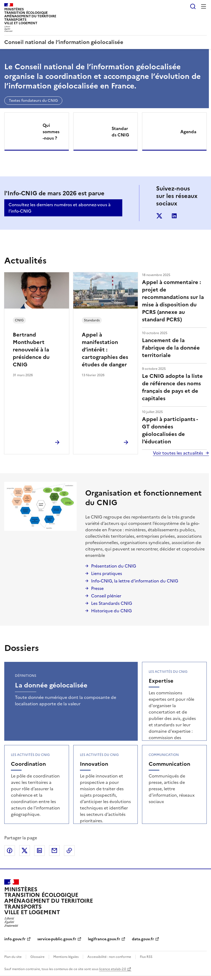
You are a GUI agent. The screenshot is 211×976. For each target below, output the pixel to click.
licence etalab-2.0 (112, 969)
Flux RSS (146, 956)
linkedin (174, 215)
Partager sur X (24, 850)
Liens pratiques (106, 573)
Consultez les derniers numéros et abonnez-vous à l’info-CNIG (60, 207)
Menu (203, 6)
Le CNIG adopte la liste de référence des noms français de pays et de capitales (172, 387)
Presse (97, 588)
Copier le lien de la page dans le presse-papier (69, 850)
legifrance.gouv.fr (104, 939)
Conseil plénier (106, 596)
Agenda (188, 131)
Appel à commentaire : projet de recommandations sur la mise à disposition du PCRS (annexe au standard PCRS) (173, 300)
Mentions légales (66, 956)
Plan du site (13, 956)
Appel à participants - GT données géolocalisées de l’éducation (170, 430)
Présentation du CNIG (113, 566)
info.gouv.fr (15, 939)
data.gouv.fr (143, 939)
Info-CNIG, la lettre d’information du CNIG (134, 581)
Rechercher (193, 6)
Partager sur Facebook (9, 850)
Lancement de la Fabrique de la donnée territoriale (171, 347)
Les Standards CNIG (111, 603)
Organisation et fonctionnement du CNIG (143, 497)
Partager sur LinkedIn (39, 850)
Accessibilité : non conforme (109, 956)
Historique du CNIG (111, 611)
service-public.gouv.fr (56, 939)
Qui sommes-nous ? (51, 131)
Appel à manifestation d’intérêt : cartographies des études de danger (105, 349)
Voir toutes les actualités (178, 453)
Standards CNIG (120, 131)
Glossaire (37, 956)
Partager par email (54, 850)
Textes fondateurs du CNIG (33, 100)
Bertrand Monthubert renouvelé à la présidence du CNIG (31, 349)
